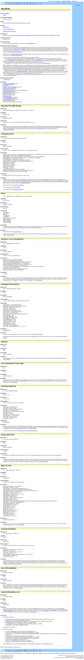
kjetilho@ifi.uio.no (31, 43)
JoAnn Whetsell (17, 187)
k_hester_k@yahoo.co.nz (11, 75)
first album (39, 59)
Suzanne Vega (21, 35)
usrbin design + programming (78, 657)
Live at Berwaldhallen (7, 98)
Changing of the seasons (22, 70)
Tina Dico (18, 54)
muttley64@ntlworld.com (16, 55)
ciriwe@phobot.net (46, 63)
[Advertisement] (78, 25)
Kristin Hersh (14, 35)
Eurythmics (8, 621)
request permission (6, 656)
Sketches (5, 89)
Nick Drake (51, 35)
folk (9, 19)
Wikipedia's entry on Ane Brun (9, 31)
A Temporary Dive (7, 79)
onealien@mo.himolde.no (16, 51)
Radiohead (11, 562)
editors (82, 655)
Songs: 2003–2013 (7, 92)
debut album (17, 49)
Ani (40, 180)
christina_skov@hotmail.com (31, 430)
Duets (4, 85)
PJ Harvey (15, 280)
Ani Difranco (45, 179)
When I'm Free (6, 96)
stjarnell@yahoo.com (17, 231)
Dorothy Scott (40, 35)
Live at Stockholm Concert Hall (9, 90)
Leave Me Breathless (7, 97)
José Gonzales (6, 418)
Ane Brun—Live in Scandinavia (9, 87)
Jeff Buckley (29, 280)
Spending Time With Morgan (9, 83)
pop (10, 19)
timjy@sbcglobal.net (25, 182)
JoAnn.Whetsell (21, 430)
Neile (35, 428)
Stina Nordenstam (28, 35)
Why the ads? (77, 5)
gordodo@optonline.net (18, 189)
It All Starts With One (7, 91)
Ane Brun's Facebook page (8, 29)
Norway (4, 15)
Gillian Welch (27, 68)
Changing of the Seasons (8, 88)
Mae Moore (23, 48)
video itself (8, 63)
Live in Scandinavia (24, 379)
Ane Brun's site (6, 27)
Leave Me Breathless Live (8, 99)
